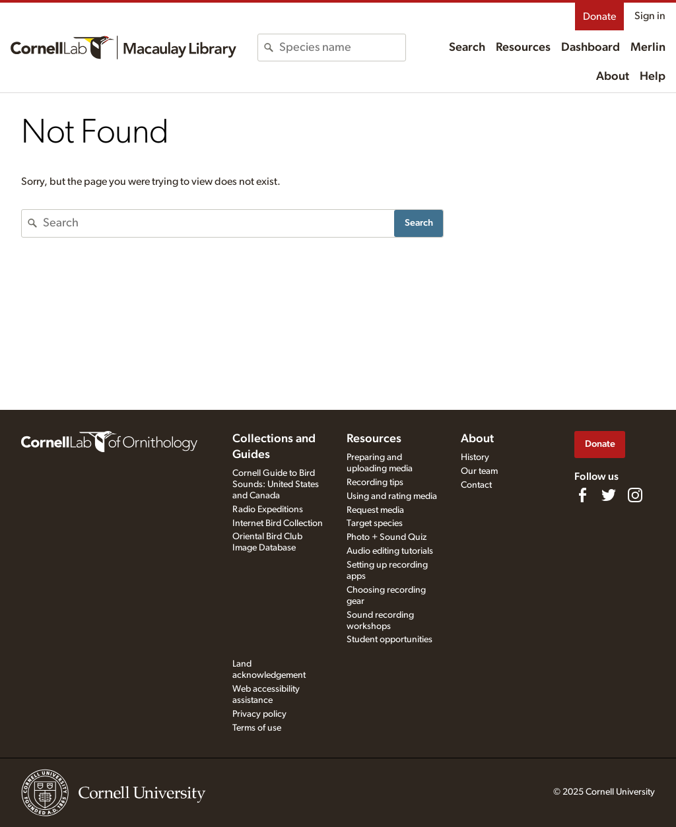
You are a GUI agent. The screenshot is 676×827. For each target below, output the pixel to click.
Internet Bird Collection (277, 523)
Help (652, 77)
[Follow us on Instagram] (635, 495)
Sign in (649, 16)
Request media (375, 510)
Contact (476, 485)
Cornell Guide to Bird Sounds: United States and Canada (275, 484)
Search (467, 47)
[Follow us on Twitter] (609, 495)
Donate (599, 16)
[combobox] (342, 47)
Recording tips (375, 482)
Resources (523, 47)
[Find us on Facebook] (582, 495)
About (612, 77)
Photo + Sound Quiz (386, 537)
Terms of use (256, 728)
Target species (375, 523)
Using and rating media (392, 496)
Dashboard (590, 47)
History (475, 457)
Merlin (647, 47)
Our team (479, 471)
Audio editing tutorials (390, 551)
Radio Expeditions (267, 509)
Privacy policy (259, 714)
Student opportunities (389, 639)
